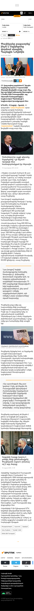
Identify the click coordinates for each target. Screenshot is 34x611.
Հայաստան (17, 526)
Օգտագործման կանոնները (9, 576)
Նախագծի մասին (6, 573)
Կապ (19, 576)
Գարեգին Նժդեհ (17, 530)
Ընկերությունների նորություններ (11, 581)
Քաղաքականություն (7, 526)
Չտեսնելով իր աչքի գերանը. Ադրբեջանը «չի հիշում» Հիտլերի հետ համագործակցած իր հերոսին (16, 160)
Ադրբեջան (25, 526)
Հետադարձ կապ (6, 588)
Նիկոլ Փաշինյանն (17, 107)
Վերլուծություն (27, 558)
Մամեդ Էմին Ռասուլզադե (8, 533)
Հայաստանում (6, 126)
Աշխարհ (17, 558)
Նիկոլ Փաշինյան (6, 530)
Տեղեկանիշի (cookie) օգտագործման (12, 586)
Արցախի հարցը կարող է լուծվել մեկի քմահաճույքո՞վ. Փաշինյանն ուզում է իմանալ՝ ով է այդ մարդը (16, 460)
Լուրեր (4, 27)
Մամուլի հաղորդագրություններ (10, 578)
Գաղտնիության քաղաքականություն (12, 583)
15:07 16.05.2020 (6, 55)
